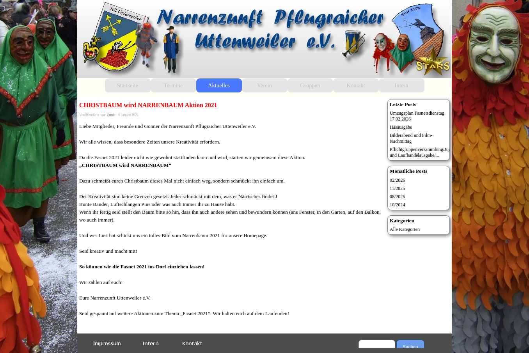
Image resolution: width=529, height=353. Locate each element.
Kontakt (355, 85)
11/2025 (397, 188)
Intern (401, 85)
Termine (173, 85)
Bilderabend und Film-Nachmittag (411, 138)
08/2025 (397, 196)
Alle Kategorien (405, 229)
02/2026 (397, 180)
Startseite (127, 85)
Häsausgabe (401, 127)
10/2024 (397, 205)
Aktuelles (219, 85)
